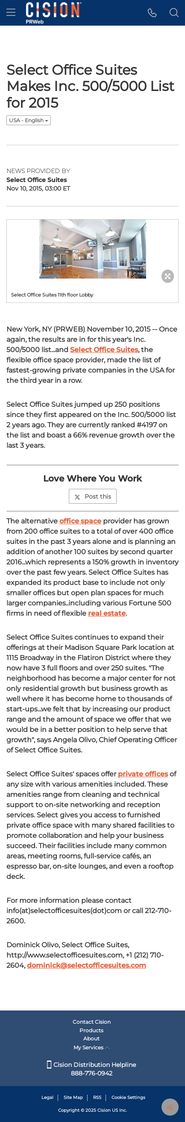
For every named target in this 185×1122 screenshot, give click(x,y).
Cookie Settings (128, 1097)
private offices (143, 774)
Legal (47, 1097)
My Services (91, 1047)
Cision (104, 1110)
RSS (97, 1097)
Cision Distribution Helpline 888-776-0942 (91, 1069)
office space (80, 521)
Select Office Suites (104, 350)
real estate (107, 613)
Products (91, 1030)
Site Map (73, 1097)
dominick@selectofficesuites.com (86, 965)
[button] (152, 13)
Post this (92, 496)
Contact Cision (92, 1022)
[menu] (11, 13)
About (91, 1038)
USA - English (28, 120)
